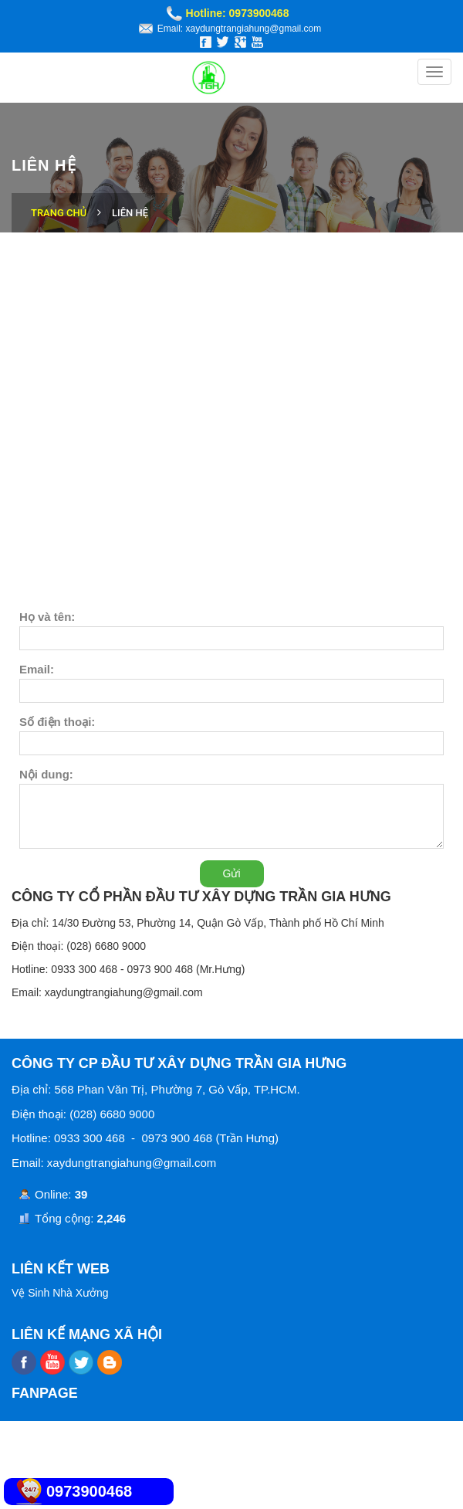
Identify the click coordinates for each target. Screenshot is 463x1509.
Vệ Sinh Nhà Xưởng (60, 1293)
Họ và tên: (47, 616)
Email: (36, 669)
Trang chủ (58, 213)
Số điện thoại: (57, 721)
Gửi (232, 873)
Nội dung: (46, 774)
